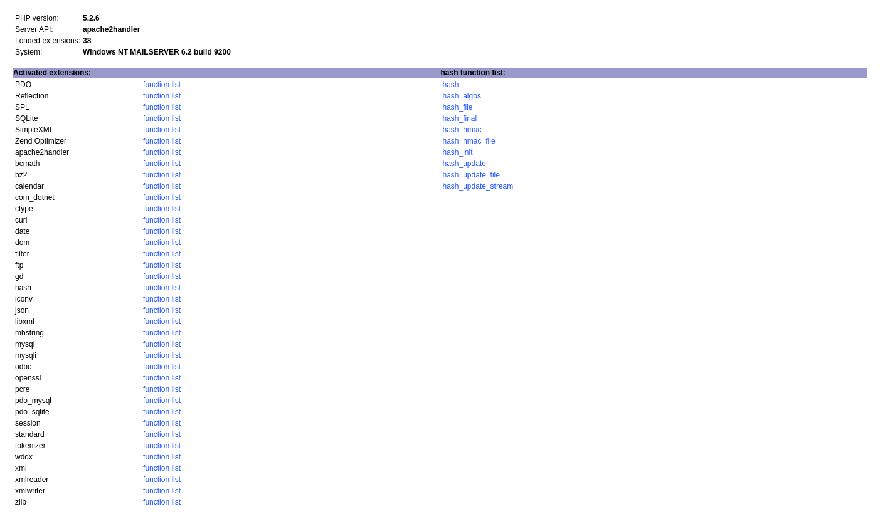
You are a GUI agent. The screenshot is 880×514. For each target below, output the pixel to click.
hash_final (460, 118)
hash (451, 84)
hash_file (458, 107)
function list (162, 84)
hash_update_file (471, 174)
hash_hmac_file (469, 141)
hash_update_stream (478, 186)
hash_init (458, 152)
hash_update (464, 163)
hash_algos (462, 96)
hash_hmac (462, 129)
